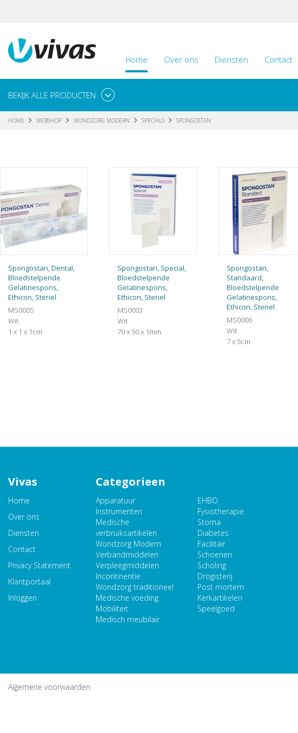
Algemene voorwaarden (49, 687)
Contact (22, 549)
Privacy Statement (39, 565)
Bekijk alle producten (52, 95)
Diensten (231, 59)
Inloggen (22, 598)
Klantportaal (29, 581)
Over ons (181, 59)
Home (136, 59)
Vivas (52, 50)
